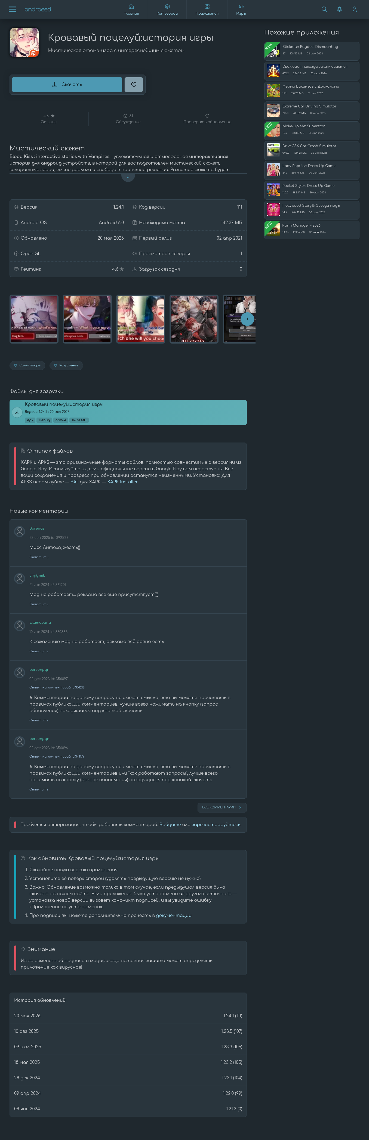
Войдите (170, 824)
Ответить (38, 557)
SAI (74, 482)
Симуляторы (27, 365)
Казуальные (66, 365)
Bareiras (37, 528)
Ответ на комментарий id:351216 (57, 687)
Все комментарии (222, 807)
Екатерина (40, 623)
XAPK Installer (122, 482)
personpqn (39, 670)
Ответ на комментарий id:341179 (57, 756)
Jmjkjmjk (37, 575)
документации (174, 915)
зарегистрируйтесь (216, 824)
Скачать (67, 84)
